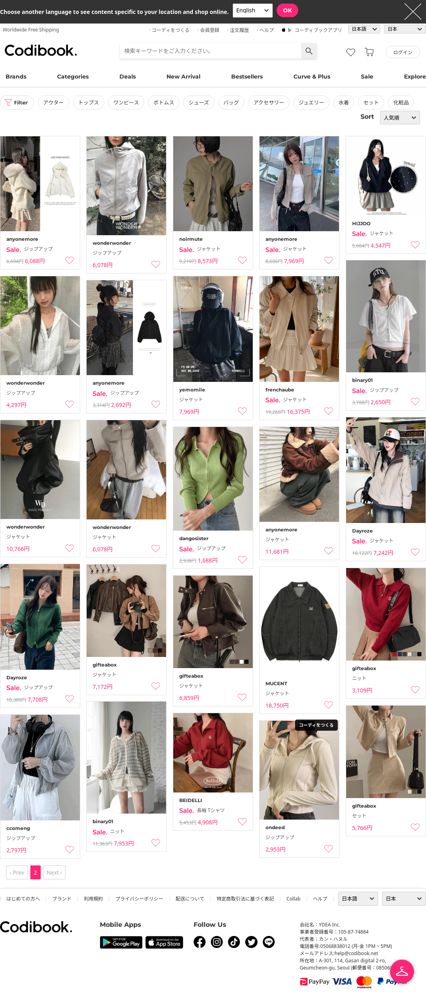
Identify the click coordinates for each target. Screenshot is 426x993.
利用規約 (93, 898)
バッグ (234, 102)
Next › (54, 872)
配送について (190, 898)
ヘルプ (320, 898)
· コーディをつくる (169, 30)
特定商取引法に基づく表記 (245, 898)
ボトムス (166, 102)
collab (293, 898)
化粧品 (403, 102)
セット (373, 102)
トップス (91, 102)
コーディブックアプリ (318, 30)
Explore (415, 76)
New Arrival (183, 76)
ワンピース (128, 102)
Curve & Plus (311, 76)
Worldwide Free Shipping (31, 29)
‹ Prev (17, 872)
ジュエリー (314, 102)
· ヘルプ (265, 30)
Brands (16, 76)
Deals (127, 76)
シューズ (201, 102)
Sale (367, 76)
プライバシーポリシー (139, 898)
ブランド (61, 898)
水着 (346, 102)
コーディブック (41, 50)
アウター (56, 102)
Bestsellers (247, 76)
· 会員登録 (208, 30)
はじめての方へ (23, 898)
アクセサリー (271, 102)
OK (287, 10)
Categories (73, 76)
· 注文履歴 (238, 30)
